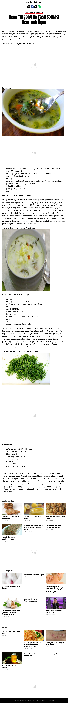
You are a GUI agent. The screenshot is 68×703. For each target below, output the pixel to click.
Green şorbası (8, 43)
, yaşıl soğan (20, 339)
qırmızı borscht (57, 481)
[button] (3, 2)
